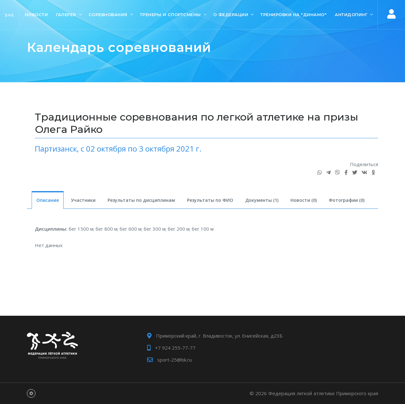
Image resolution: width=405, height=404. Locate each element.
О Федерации (230, 14)
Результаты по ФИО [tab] (210, 200)
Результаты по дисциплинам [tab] (141, 200)
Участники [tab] (83, 200)
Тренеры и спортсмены (170, 14)
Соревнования (108, 14)
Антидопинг (351, 14)
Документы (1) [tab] (261, 200)
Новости (36, 14)
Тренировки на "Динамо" (293, 14)
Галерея (66, 14)
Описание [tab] (47, 200)
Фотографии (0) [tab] (346, 200)
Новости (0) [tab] (303, 200)
